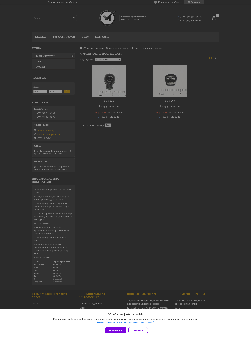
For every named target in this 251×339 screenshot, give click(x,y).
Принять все (115, 330)
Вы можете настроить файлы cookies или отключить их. (124, 323)
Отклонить (139, 330)
